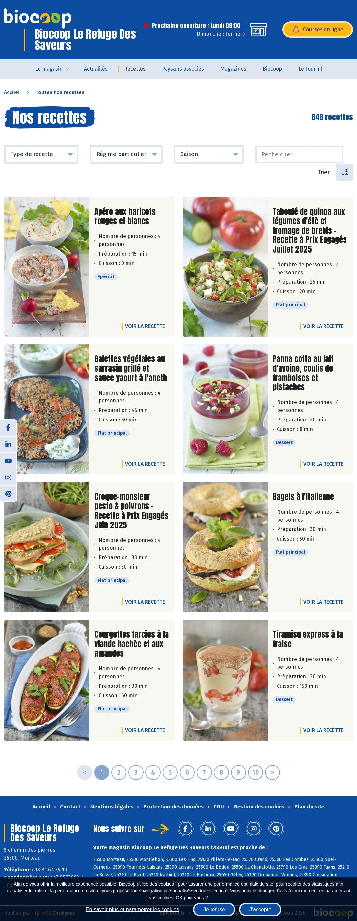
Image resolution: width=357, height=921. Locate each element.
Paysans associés (183, 69)
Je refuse (214, 909)
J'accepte (260, 909)
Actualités (96, 69)
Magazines (233, 69)
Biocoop (272, 69)
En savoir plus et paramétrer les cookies (132, 909)
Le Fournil (310, 69)
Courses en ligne (317, 29)
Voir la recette (145, 326)
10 (255, 772)
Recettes (134, 69)
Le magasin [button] (49, 69)
